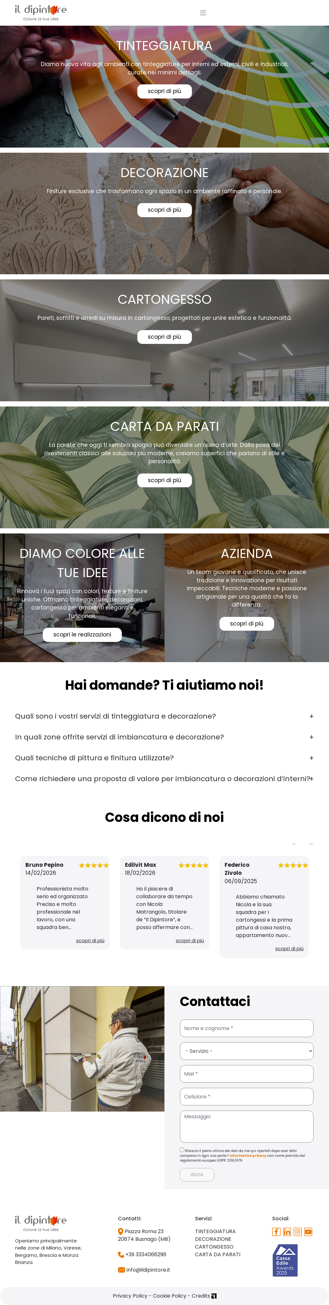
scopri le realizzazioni (82, 634)
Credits (204, 1296)
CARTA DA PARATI (217, 1254)
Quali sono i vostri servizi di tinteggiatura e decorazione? (115, 716)
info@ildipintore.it (144, 1270)
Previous (294, 843)
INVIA (197, 1174)
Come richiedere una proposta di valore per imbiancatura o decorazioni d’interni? (162, 779)
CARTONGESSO (214, 1246)
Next (310, 843)
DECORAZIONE (213, 1239)
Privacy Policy (130, 1296)
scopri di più (164, 91)
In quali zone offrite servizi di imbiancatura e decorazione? (119, 737)
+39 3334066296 (142, 1254)
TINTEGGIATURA (215, 1231)
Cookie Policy (169, 1296)
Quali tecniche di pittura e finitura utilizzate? (94, 758)
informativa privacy (248, 1155)
